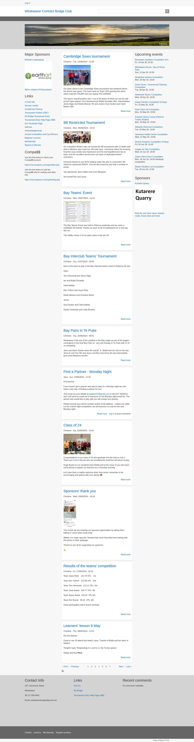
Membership (30, 141)
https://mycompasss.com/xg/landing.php (42, 180)
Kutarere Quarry (142, 183)
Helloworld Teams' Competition (148, 95)
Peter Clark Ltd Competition (147, 109)
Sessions (52, 19)
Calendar (64, 19)
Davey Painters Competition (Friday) (151, 102)
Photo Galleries (143, 19)
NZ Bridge (78, 691)
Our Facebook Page (33, 123)
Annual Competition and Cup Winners (41, 134)
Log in (27, 3)
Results (40, 19)
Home (29, 19)
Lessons (37, 732)
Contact (28, 732)
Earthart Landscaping (34, 60)
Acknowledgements (33, 131)
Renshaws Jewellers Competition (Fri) (151, 60)
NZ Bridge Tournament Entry (37, 116)
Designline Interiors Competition (149, 77)
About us (77, 19)
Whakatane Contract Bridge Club (48, 11)
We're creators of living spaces (38, 90)
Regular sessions (63, 732)
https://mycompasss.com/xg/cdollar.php (42, 165)
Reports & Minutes (33, 145)
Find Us (77, 686)
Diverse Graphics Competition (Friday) (152, 142)
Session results (31, 105)
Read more (126, 111)
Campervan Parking (33, 109)
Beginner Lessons (33, 138)
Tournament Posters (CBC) (36, 113)
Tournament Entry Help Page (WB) (40, 120)
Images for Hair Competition (147, 149)
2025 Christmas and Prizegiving (118, 19)
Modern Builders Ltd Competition (149, 167)
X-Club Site (30, 102)
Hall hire (28, 127)
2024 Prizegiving (92, 19)
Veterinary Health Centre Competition (151, 134)
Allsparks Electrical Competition (149, 127)
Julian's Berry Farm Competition (149, 157)
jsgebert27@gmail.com (99, 394)
